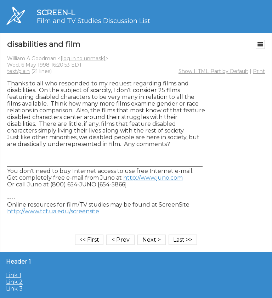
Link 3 (14, 288)
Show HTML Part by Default (213, 71)
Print (259, 71)
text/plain (18, 71)
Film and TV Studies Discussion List (93, 21)
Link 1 (13, 275)
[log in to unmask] (83, 58)
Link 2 (14, 282)
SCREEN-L (56, 12)
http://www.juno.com (153, 177)
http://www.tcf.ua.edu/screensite (53, 211)
